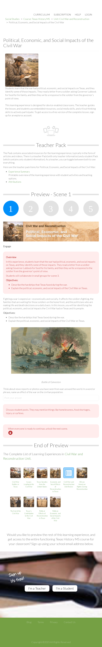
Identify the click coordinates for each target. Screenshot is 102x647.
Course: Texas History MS (36, 18)
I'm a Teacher (37, 588)
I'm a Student (65, 588)
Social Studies (12, 18)
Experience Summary (19, 171)
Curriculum (41, 14)
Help (78, 14)
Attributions (14, 181)
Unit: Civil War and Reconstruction (71, 18)
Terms (41, 622)
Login (88, 14)
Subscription (62, 14)
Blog (29, 622)
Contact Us (69, 622)
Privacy (54, 622)
